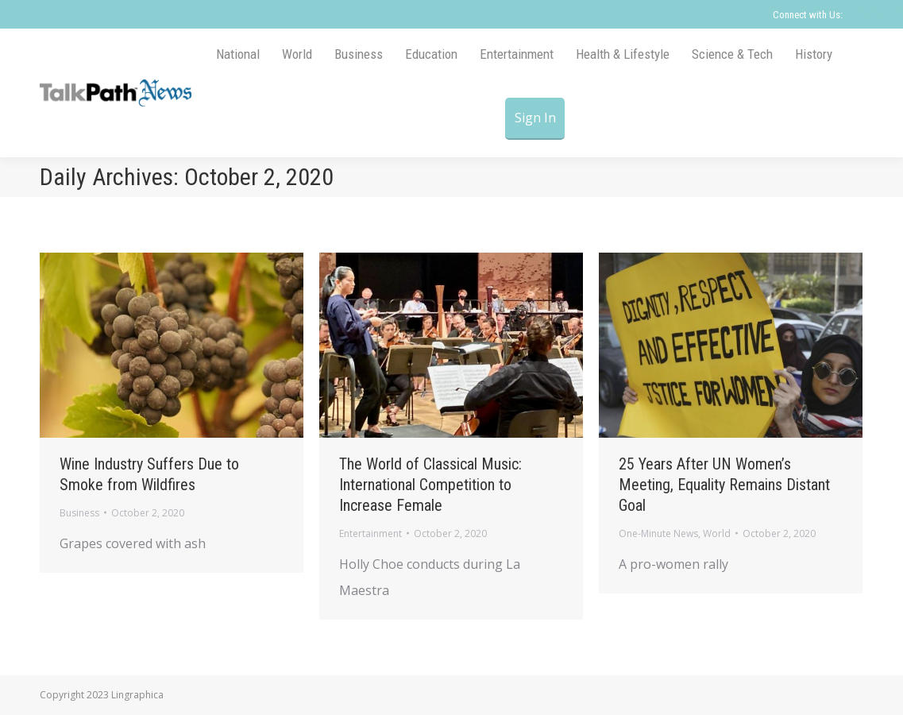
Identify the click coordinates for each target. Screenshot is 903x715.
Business (79, 513)
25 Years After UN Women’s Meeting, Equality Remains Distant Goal (724, 484)
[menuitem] (238, 54)
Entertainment (370, 533)
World (717, 533)
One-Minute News (658, 533)
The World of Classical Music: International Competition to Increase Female (430, 484)
